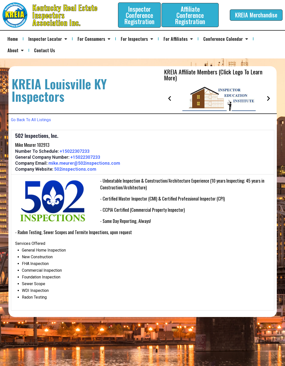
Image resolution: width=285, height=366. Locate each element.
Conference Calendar (225, 39)
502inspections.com (75, 169)
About (15, 50)
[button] (169, 98)
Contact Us (44, 50)
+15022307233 (74, 151)
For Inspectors (137, 39)
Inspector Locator (47, 39)
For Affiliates (178, 39)
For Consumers (94, 39)
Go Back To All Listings (31, 119)
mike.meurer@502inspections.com (84, 163)
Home (12, 39)
